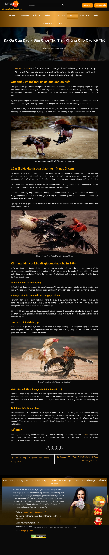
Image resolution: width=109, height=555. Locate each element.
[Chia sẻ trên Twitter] (52, 448)
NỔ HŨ (48, 16)
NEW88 (13, 16)
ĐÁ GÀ (73, 16)
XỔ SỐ (97, 16)
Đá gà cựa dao (22, 68)
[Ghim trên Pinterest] (56, 448)
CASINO (25, 16)
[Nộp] (63, 5)
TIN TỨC (62, 24)
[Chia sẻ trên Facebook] (48, 448)
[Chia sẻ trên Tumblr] (61, 448)
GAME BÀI (85, 16)
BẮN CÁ (36, 16)
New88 (85, 435)
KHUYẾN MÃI (48, 24)
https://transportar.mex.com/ (34, 512)
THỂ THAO (60, 16)
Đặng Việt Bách (26, 531)
